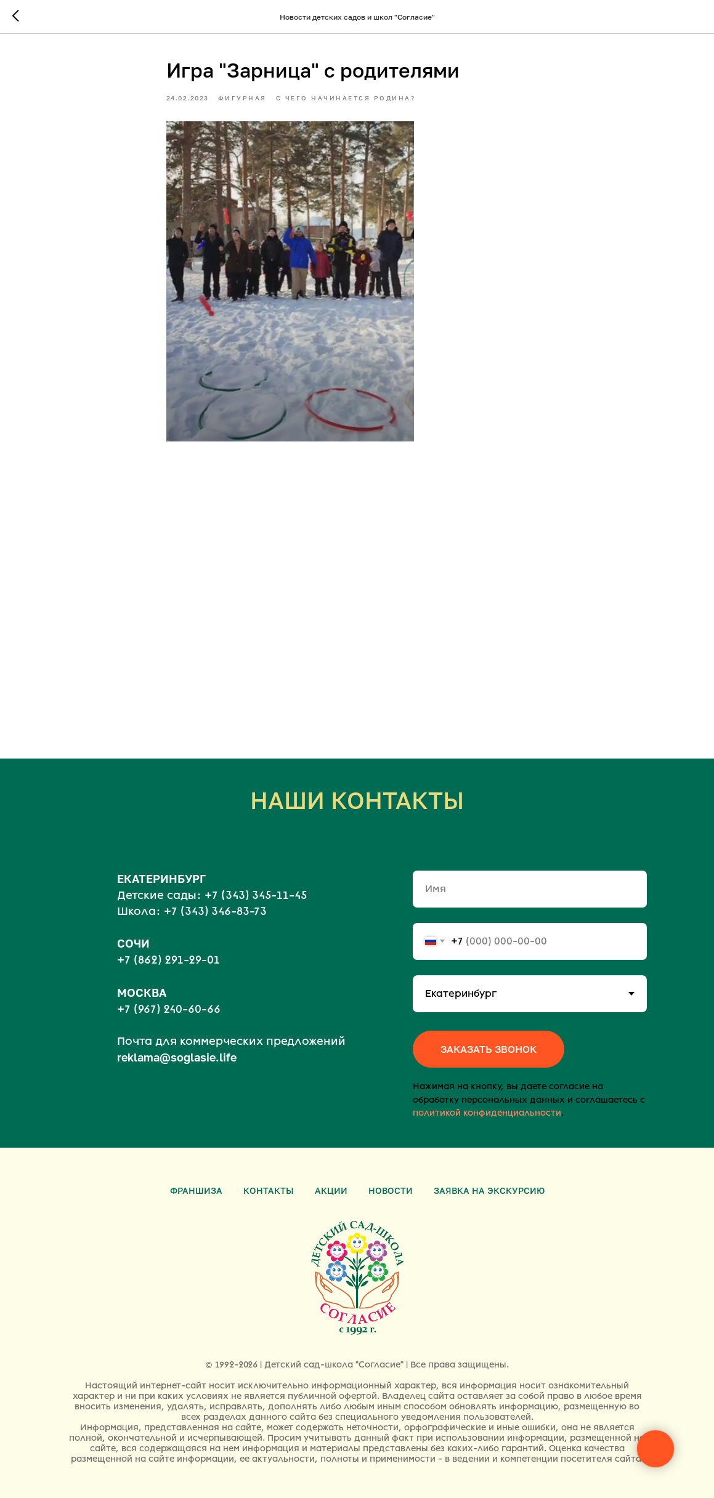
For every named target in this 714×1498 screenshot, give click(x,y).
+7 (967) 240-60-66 (169, 1009)
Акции (331, 1190)
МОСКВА (141, 992)
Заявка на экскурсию (489, 1190)
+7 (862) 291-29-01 (168, 960)
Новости (390, 1190)
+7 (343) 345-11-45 (256, 895)
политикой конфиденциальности (487, 1113)
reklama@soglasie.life (177, 1057)
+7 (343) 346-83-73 (215, 911)
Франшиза (196, 1190)
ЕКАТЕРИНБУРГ (161, 878)
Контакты (268, 1190)
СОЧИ (133, 943)
